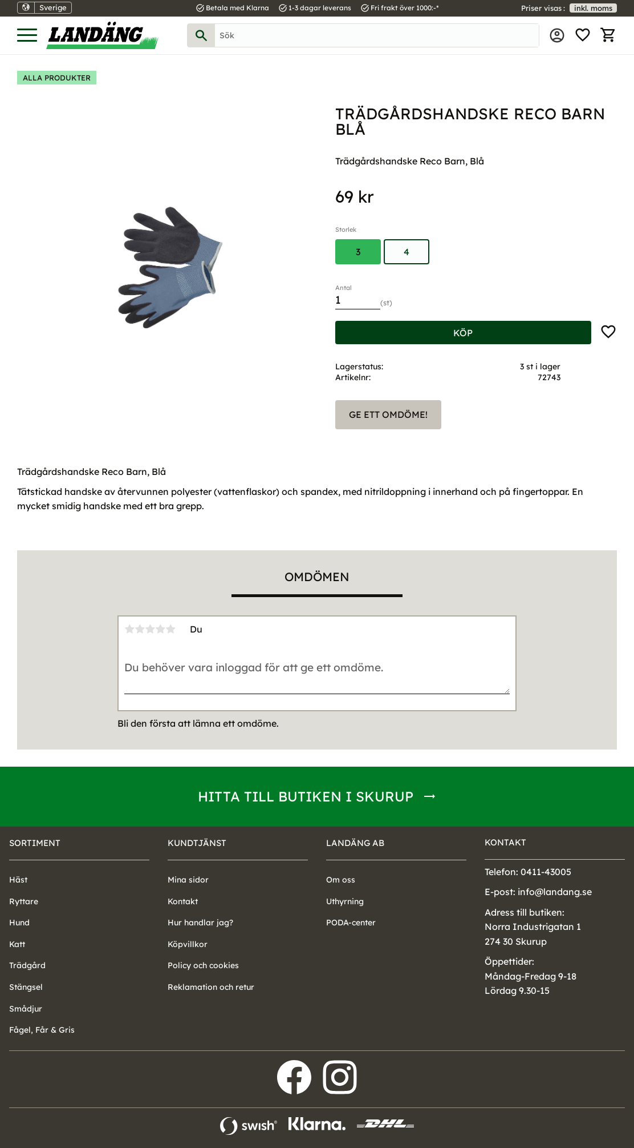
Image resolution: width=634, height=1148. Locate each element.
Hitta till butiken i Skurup (305, 796)
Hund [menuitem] (19, 922)
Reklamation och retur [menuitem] (211, 987)
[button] (27, 36)
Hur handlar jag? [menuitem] (200, 922)
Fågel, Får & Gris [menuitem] (42, 1030)
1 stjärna (129, 629)
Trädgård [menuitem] (27, 965)
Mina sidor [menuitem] (557, 35)
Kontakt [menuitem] (183, 901)
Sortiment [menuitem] (34, 842)
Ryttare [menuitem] (23, 901)
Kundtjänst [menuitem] (197, 842)
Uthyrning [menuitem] (345, 901)
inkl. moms (593, 8)
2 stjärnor (140, 629)
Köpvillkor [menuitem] (188, 944)
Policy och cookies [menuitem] (203, 965)
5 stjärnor (170, 629)
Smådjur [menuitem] (25, 1009)
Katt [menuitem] (17, 944)
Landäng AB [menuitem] (355, 842)
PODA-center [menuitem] (351, 922)
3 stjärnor (150, 629)
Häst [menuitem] (18, 880)
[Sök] (201, 35)
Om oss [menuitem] (340, 880)
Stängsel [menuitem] (26, 987)
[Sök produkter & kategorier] (377, 35)
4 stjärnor (160, 629)
